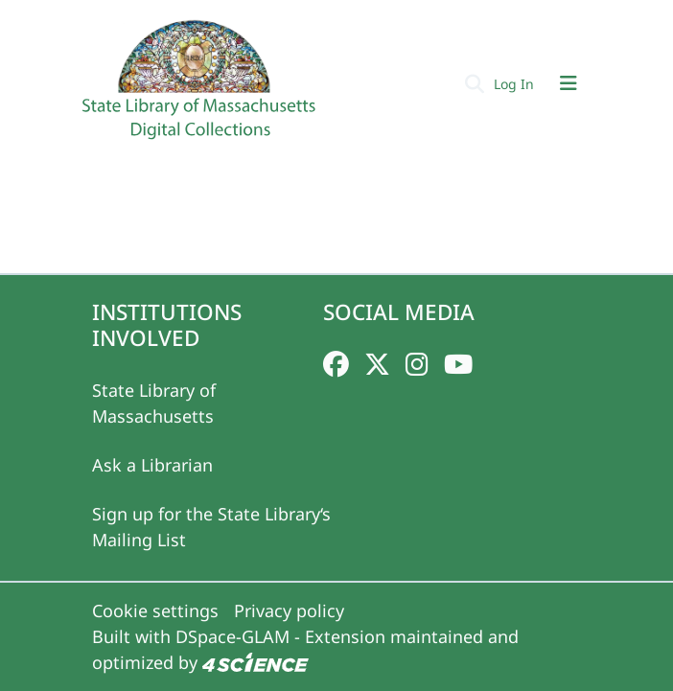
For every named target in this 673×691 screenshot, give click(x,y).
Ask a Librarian (152, 464)
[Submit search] (474, 83)
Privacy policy (289, 610)
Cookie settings (155, 610)
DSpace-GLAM (232, 636)
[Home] (201, 87)
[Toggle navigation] (568, 83)
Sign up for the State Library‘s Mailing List (211, 526)
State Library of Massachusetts (154, 403)
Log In (516, 84)
